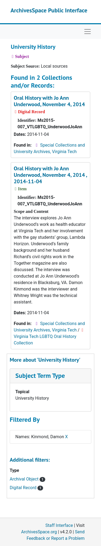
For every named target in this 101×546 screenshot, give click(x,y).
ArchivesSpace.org (39, 531)
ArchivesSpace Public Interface (49, 10)
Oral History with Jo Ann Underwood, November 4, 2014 (49, 101)
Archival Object (27, 479)
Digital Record (26, 487)
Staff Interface (59, 525)
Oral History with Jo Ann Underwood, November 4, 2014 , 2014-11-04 (50, 175)
